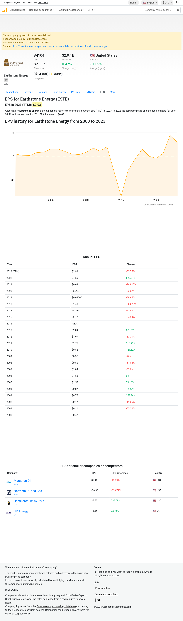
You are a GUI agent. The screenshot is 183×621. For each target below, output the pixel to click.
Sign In (133, 2)
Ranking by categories (70, 10)
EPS (102, 92)
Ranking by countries (40, 10)
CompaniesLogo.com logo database (56, 606)
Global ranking (17, 10)
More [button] (112, 92)
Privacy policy (102, 588)
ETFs (90, 10)
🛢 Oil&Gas (41, 73)
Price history (59, 92)
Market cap (12, 92)
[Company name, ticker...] (162, 10)
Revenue (28, 92)
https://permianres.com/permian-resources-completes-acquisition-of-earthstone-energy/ (59, 46)
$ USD (166, 2)
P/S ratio (90, 92)
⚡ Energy (56, 73)
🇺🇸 (149, 2)
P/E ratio (76, 92)
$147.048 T (43, 3)
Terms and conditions (106, 594)
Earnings (42, 92)
